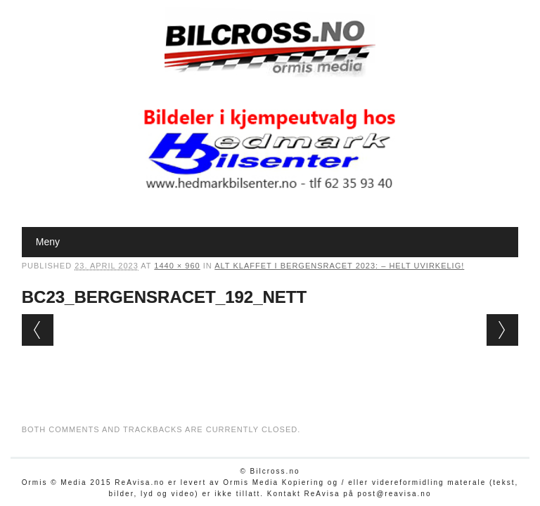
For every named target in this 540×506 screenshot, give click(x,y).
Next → (502, 330)
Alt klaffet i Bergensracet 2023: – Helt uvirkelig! (339, 265)
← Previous (37, 330)
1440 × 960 (177, 265)
